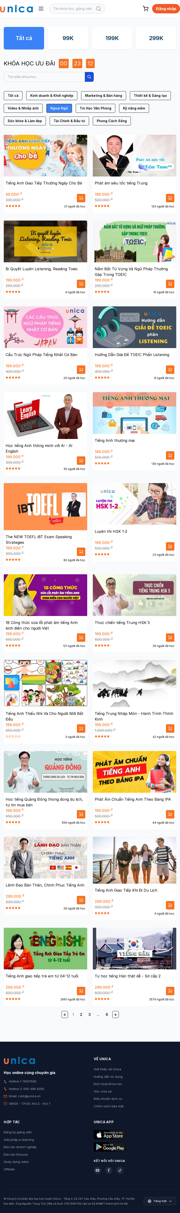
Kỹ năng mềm (134, 108)
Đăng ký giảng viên (18, 1132)
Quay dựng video (16, 1162)
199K (112, 38)
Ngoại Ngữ (59, 108)
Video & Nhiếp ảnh (23, 108)
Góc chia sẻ (103, 1091)
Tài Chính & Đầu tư (69, 121)
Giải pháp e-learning (19, 1140)
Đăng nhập (166, 8)
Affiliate (9, 1169)
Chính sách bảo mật (109, 1106)
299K (156, 38)
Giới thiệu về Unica (107, 1069)
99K (68, 38)
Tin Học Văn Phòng (95, 108)
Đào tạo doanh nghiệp (20, 1147)
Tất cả (24, 38)
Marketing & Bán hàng (103, 96)
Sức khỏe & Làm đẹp (25, 121)
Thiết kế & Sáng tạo (150, 96)
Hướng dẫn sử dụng (108, 1076)
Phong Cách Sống (112, 121)
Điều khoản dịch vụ (108, 1098)
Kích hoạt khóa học (108, 1084)
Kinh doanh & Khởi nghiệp (51, 96)
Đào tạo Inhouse (16, 1154)
